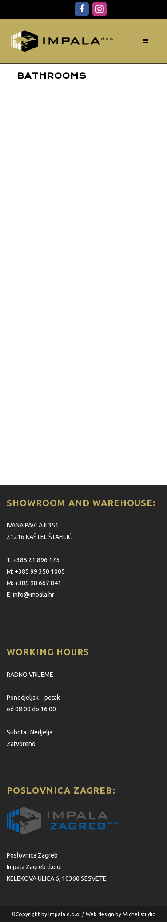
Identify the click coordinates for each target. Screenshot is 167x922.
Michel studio (139, 914)
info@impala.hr (33, 594)
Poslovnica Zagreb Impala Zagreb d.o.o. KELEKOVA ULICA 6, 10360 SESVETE (57, 867)
